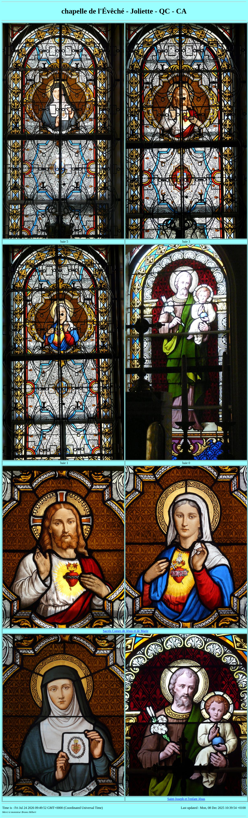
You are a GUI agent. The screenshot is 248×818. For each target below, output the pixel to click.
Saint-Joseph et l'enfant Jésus (186, 799)
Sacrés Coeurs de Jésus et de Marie (126, 631)
